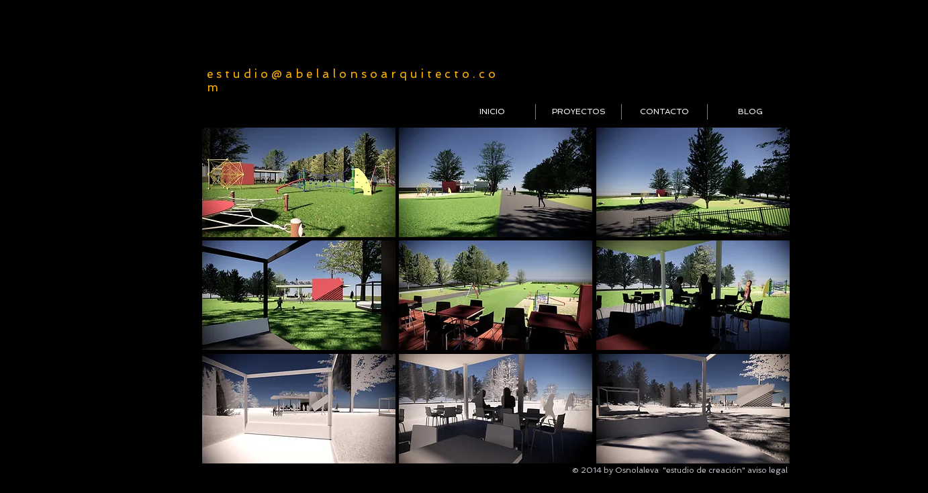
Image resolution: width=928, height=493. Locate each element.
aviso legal (767, 470)
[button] (299, 182)
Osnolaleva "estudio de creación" (680, 470)
